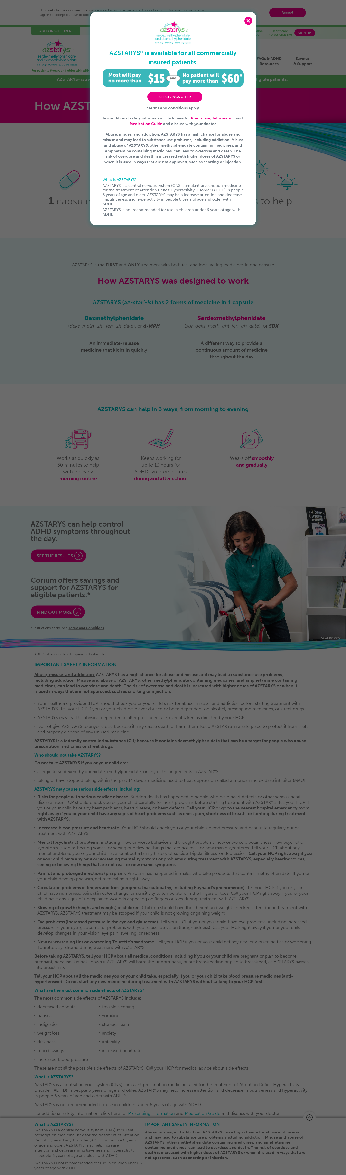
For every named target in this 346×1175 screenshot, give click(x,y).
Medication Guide (146, 123)
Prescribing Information (213, 118)
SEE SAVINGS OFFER (175, 97)
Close (248, 21)
